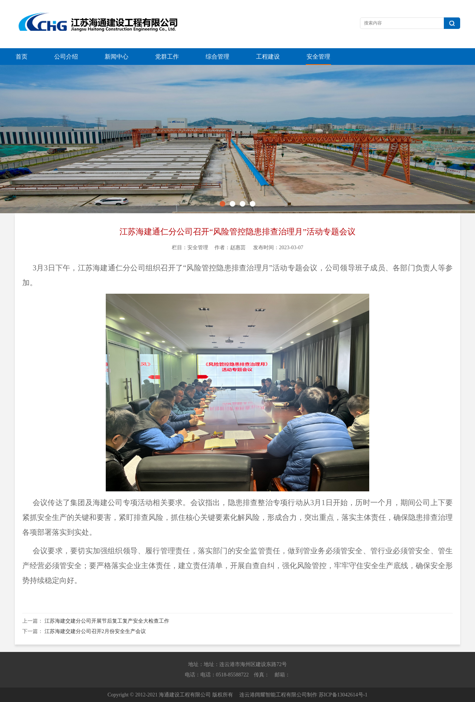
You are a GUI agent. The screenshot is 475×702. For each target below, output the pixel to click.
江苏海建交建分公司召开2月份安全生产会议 (95, 631)
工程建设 (268, 56)
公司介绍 (66, 56)
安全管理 (318, 56)
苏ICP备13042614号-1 (343, 695)
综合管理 (217, 56)
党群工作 (167, 56)
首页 (21, 56)
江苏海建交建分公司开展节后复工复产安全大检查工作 (107, 621)
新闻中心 (116, 56)
